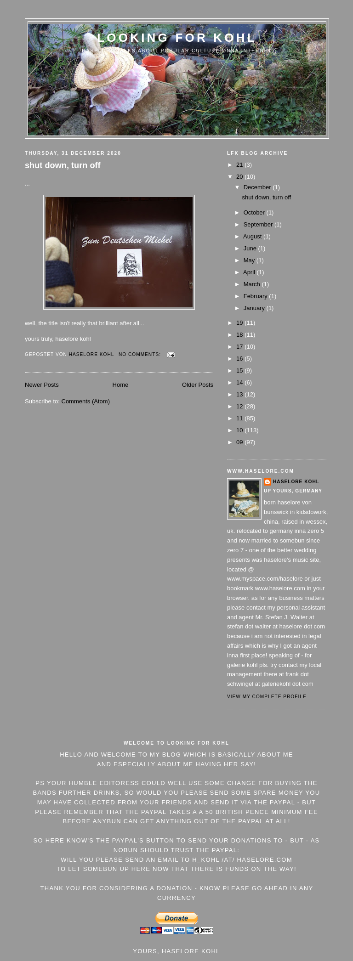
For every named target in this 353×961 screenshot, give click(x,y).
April (250, 272)
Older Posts (197, 384)
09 (240, 442)
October (255, 212)
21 (240, 164)
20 (240, 176)
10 (240, 430)
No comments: (141, 354)
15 (240, 370)
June (251, 248)
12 (240, 406)
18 (240, 334)
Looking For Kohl (177, 38)
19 (240, 322)
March (253, 284)
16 (240, 358)
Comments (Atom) (86, 401)
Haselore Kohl (296, 481)
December (258, 187)
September (259, 224)
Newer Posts (42, 384)
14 (240, 382)
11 (240, 418)
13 (240, 394)
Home (121, 384)
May (250, 260)
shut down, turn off (63, 165)
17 (240, 346)
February (256, 296)
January (255, 308)
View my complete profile (267, 696)
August (253, 236)
